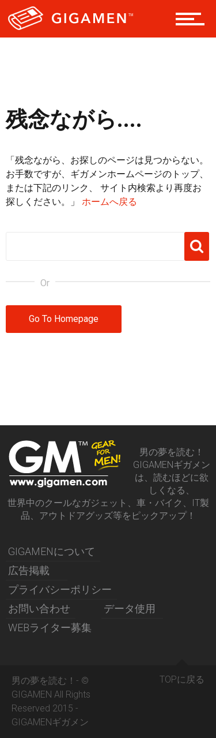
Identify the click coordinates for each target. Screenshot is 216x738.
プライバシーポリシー (60, 589)
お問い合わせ (39, 608)
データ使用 (130, 608)
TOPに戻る (182, 675)
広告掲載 (29, 570)
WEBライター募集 (50, 627)
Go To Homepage (63, 318)
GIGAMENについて (51, 551)
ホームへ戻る (109, 201)
